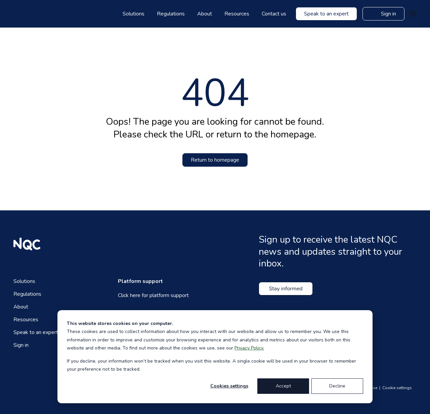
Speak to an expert (35, 332)
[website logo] (27, 13)
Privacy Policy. (249, 348)
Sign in (21, 345)
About (20, 306)
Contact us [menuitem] (274, 13)
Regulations (27, 294)
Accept (283, 386)
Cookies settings (229, 386)
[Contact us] (326, 13)
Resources (25, 319)
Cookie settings (397, 387)
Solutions (24, 281)
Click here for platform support (153, 295)
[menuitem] (137, 14)
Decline (337, 386)
